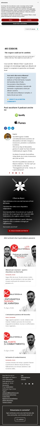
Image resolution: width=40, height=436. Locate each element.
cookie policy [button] (32, 9)
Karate (13, 274)
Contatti (23, 379)
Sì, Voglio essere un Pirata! (18, 231)
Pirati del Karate (25, 377)
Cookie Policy (6, 396)
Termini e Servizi (7, 402)
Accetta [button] (29, 20)
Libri (22, 375)
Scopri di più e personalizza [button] (20, 23)
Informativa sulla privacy (9, 395)
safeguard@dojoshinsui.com (10, 393)
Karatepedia (8, 274)
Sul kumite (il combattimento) (16, 357)
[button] (38, 2)
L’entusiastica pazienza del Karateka (18, 314)
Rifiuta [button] (10, 20)
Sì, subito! (20, 419)
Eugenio (15, 134)
